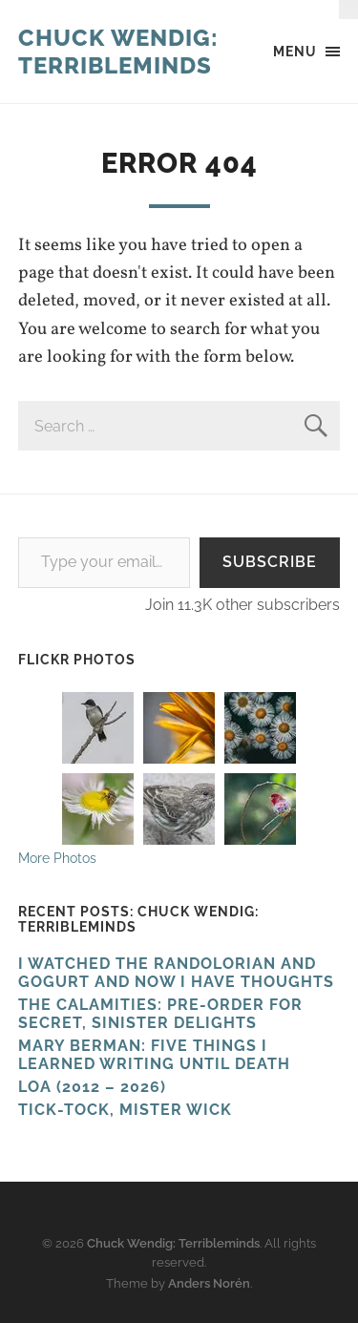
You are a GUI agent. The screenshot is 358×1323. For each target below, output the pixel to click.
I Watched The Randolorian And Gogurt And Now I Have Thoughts (176, 973)
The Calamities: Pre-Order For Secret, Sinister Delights (160, 1014)
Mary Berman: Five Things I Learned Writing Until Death (154, 1055)
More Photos (57, 858)
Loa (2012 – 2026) (92, 1087)
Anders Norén (209, 1283)
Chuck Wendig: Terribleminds (118, 51)
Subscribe (269, 562)
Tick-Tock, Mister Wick (125, 1110)
